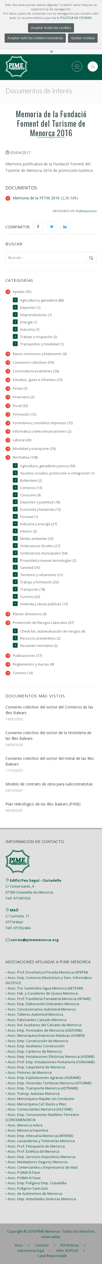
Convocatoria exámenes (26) (36, 371)
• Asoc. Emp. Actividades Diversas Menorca (40, 1199)
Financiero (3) (23, 397)
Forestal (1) (29, 516)
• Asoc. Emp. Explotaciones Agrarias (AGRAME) (43, 1077)
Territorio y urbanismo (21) (41, 575)
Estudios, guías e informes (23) (37, 379)
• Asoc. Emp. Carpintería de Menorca (35, 1067)
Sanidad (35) (30, 567)
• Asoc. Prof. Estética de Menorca (32, 1151)
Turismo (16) (23, 673)
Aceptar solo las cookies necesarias (35, 38)
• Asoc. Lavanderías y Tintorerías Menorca (40, 1141)
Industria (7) (29, 329)
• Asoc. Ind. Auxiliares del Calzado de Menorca (43, 1025)
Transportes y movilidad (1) (42, 344)
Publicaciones (86, 211)
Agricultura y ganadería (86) (42, 300)
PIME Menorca (48, 1231)
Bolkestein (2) (31, 480)
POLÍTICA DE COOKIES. (76, 18)
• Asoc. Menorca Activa (23, 1125)
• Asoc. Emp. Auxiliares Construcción (34, 1046)
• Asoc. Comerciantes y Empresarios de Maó (41, 1167)
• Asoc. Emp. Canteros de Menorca (33, 1051)
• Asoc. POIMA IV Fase (23, 1178)
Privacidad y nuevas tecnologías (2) (48, 560)
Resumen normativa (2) (38, 645)
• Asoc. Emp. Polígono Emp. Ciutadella (35, 1183)
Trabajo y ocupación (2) (38, 337)
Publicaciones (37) (27, 655)
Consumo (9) (30, 495)
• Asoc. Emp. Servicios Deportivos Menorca (40, 1157)
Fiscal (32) (20, 405)
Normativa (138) (25, 457)
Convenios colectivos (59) (33, 362)
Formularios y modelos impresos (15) (43, 423)
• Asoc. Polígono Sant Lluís (26, 1188)
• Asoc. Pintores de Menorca (28, 1072)
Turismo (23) (30, 596)
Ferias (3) (20, 388)
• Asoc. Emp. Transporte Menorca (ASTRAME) (41, 1088)
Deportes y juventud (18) (40, 502)
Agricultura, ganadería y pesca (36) (47, 466)
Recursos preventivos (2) (40, 638)
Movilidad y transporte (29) (34, 448)
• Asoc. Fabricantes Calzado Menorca (35, 1020)
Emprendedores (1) (36, 315)
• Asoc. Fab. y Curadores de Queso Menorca (41, 993)
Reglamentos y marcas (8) (33, 664)
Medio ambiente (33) (36, 538)
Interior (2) (28, 531)
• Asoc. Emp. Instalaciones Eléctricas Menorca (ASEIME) (49, 1056)
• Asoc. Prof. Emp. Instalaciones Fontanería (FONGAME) (50, 1062)
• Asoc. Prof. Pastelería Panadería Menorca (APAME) (48, 999)
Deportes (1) (30, 307)
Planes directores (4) (29, 614)
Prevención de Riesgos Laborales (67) (43, 622)
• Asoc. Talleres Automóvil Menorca (34, 1014)
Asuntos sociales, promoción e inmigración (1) (57, 473)
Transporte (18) (32, 589)
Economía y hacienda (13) (40, 509)
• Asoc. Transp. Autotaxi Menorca (32, 1093)
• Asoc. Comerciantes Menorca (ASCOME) (38, 1109)
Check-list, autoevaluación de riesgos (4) (52, 631)
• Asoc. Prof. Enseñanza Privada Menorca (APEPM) (46, 972)
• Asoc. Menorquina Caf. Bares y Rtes (35, 1104)
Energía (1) (28, 322)
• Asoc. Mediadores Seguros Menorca (36, 1162)
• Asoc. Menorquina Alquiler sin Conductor (40, 1098)
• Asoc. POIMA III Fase (22, 1172)
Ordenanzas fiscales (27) (40, 546)
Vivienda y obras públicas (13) (44, 604)
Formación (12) (24, 414)
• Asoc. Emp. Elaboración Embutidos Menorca (42, 1004)
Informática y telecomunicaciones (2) (42, 431)
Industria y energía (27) (38, 524)
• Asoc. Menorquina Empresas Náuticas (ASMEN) (45, 1035)
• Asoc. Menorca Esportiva (26, 1130)
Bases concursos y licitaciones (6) (40, 354)
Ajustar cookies (83, 38)
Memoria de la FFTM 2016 (36, 197)
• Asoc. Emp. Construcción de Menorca (36, 1041)
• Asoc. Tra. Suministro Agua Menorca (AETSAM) (44, 988)
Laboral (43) (22, 440)
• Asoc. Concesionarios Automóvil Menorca (40, 1009)
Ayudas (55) (22, 291)
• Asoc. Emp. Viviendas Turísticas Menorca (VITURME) (48, 1083)
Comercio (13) (31, 488)
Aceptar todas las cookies (51, 27)
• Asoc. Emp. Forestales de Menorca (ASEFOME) (43, 1030)
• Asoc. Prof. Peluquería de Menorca (35, 1146)
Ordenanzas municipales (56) (43, 553)
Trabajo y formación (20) (39, 582)
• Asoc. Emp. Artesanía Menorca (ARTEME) (39, 1135)
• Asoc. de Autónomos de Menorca (33, 1193)
